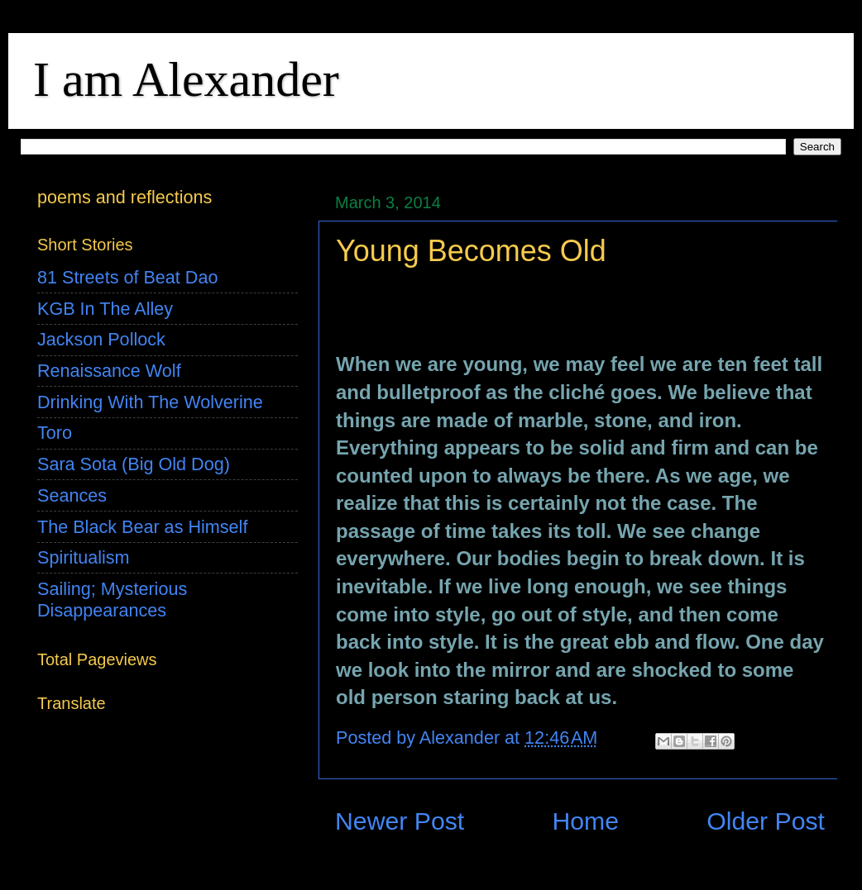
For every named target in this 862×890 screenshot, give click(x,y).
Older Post (765, 821)
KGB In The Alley (105, 308)
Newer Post (399, 821)
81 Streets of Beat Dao (127, 277)
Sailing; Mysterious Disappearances (112, 599)
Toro (54, 432)
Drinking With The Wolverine (150, 402)
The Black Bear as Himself (142, 526)
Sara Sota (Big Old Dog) (133, 464)
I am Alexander (186, 79)
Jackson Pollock (101, 339)
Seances (72, 495)
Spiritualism (83, 557)
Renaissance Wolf (109, 370)
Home (585, 821)
